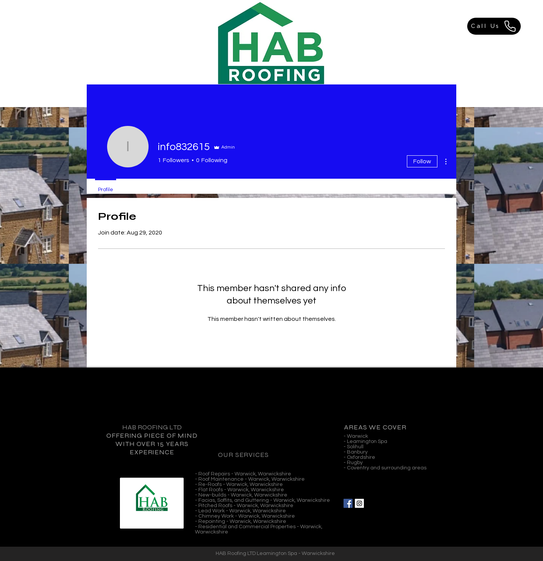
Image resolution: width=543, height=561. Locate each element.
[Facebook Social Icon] (348, 503)
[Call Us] (494, 26)
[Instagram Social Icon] (359, 503)
